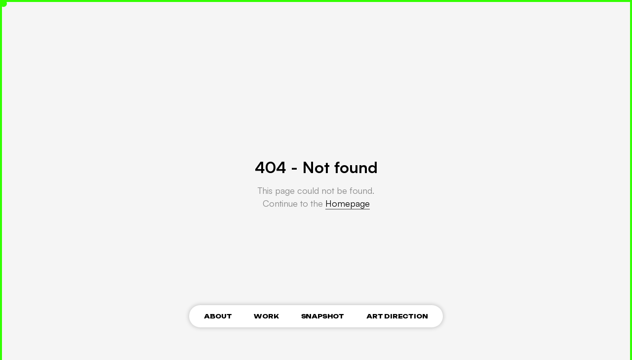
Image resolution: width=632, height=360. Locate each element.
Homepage (347, 203)
